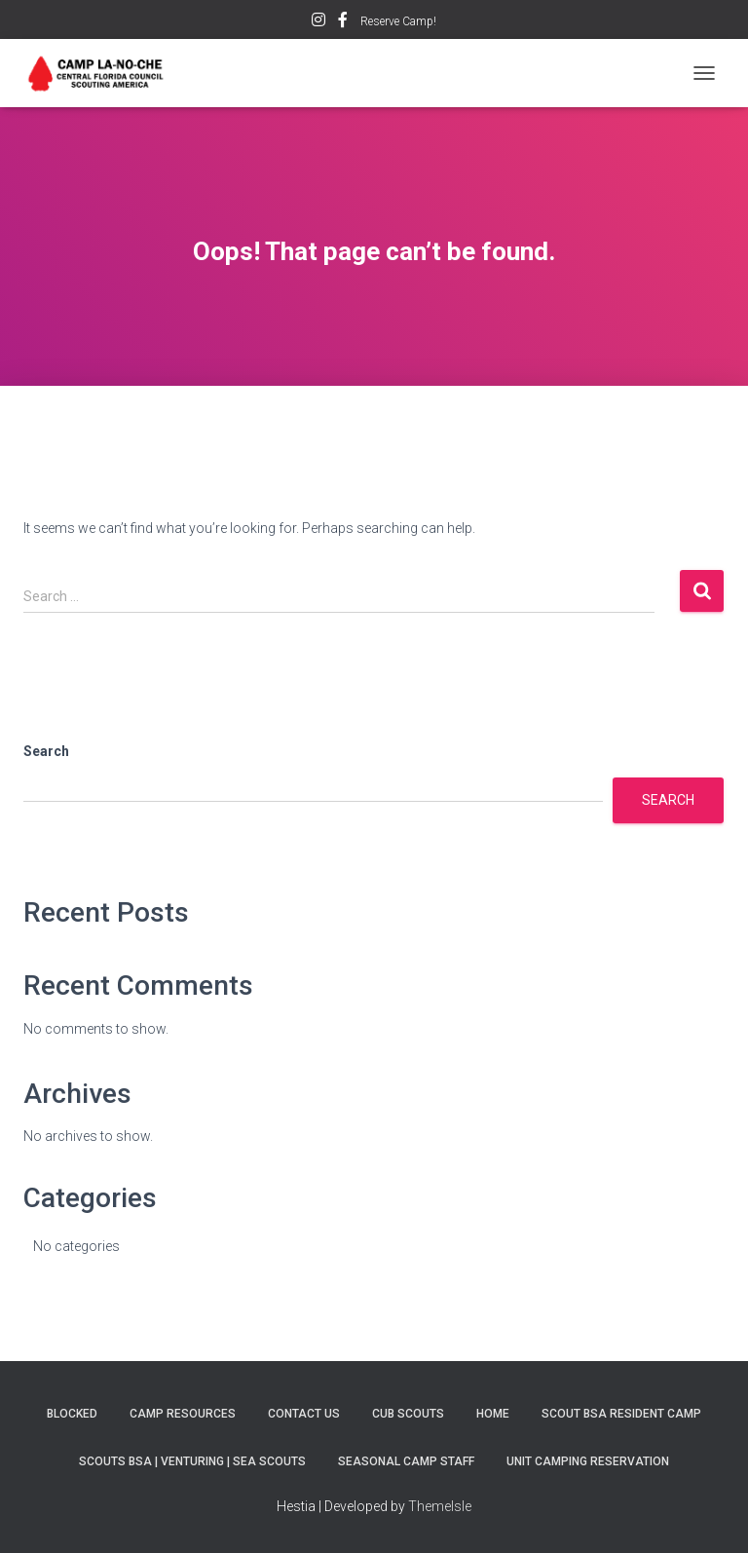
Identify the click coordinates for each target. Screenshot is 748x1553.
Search (46, 751)
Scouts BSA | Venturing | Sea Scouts (192, 1461)
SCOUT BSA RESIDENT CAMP (621, 1413)
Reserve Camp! (398, 21)
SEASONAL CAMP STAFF (406, 1461)
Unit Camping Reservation (587, 1461)
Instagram (318, 22)
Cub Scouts (408, 1413)
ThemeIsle (439, 1506)
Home (492, 1413)
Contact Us (304, 1413)
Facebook (343, 22)
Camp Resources (183, 1413)
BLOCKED (72, 1413)
